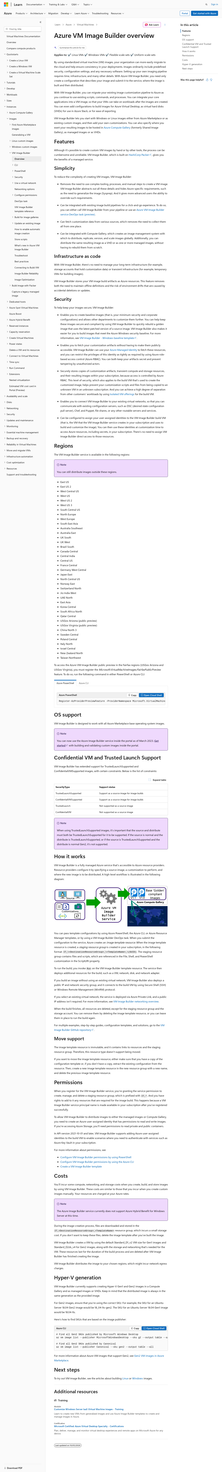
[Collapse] (40, 22)
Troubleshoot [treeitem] (21, 255)
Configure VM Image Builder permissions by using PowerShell (95, 1157)
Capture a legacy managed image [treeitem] (25, 293)
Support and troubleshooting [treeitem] (21, 474)
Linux (125, 1378)
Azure (68, 24)
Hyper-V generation (192, 64)
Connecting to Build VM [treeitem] (27, 267)
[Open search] (206, 4)
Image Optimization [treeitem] (25, 279)
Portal (185, 13)
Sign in (214, 4)
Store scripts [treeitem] (21, 239)
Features (186, 30)
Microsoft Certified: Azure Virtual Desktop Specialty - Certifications (89, 1426)
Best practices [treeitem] (22, 261)
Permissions (188, 55)
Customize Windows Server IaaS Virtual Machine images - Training (88, 1409)
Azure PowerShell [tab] (65, 683)
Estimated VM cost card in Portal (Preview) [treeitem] (22, 388)
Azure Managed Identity (123, 349)
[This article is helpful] (207, 80)
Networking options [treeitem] (25, 189)
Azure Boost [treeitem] (15, 313)
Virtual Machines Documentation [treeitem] (23, 36)
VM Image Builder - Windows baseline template (107, 338)
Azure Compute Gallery (117, 127)
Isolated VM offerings (122, 394)
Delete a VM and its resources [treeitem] (24, 349)
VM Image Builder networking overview (136, 1001)
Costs (185, 59)
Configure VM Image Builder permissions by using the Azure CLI (97, 1161)
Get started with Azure (204, 13)
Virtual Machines (85, 24)
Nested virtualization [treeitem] (19, 380)
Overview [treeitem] (11, 42)
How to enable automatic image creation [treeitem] (27, 231)
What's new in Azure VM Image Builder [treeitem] (27, 247)
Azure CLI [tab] (84, 683)
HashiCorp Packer (139, 154)
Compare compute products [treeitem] (21, 48)
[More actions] (165, 24)
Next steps (187, 68)
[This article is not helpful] (211, 80)
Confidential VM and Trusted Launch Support (196, 45)
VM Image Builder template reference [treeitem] (24, 209)
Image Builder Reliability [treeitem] (27, 273)
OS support (188, 39)
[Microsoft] (6, 4)
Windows (137, 1378)
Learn (57, 24)
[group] (111, 701)
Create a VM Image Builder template (81, 1166)
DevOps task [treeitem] (21, 201)
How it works (188, 51)
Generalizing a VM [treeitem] (21, 134)
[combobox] (22, 29)
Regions (186, 35)
